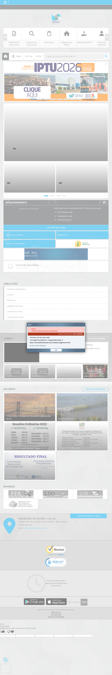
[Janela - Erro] (56, 337)
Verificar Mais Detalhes (37, 346)
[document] (56, 338)
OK (56, 350)
